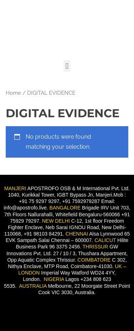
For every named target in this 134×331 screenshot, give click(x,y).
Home (13, 93)
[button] (67, 66)
